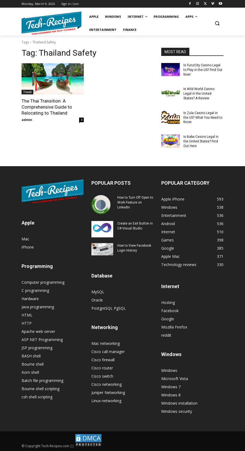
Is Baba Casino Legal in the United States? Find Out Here (201, 141)
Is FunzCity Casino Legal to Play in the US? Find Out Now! (202, 69)
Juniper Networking (108, 392)
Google (167, 318)
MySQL (97, 291)
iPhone (28, 247)
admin (27, 120)
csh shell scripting (37, 396)
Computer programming (43, 282)
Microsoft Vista (174, 378)
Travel (27, 92)
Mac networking (105, 343)
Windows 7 (171, 386)
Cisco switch (102, 376)
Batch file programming (42, 380)
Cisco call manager (108, 351)
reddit (166, 335)
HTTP (27, 323)
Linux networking (106, 400)
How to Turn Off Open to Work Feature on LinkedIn (135, 202)
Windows (169, 370)
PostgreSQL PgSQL (108, 308)
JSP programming (37, 347)
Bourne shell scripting (40, 388)
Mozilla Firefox (174, 327)
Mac (25, 238)
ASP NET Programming (42, 339)
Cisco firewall (103, 359)
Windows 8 (171, 395)
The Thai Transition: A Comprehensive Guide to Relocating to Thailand (47, 107)
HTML (27, 315)
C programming (35, 290)
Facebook (170, 310)
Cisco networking (106, 384)
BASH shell (31, 356)
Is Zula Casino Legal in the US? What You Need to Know (202, 117)
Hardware (30, 298)
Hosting (168, 302)
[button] (217, 23)
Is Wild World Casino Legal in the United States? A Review (198, 93)
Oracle (97, 300)
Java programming (38, 306)
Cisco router (102, 368)
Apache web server (38, 331)
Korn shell (30, 372)
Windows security (176, 411)
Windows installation (179, 403)
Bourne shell (33, 364)
